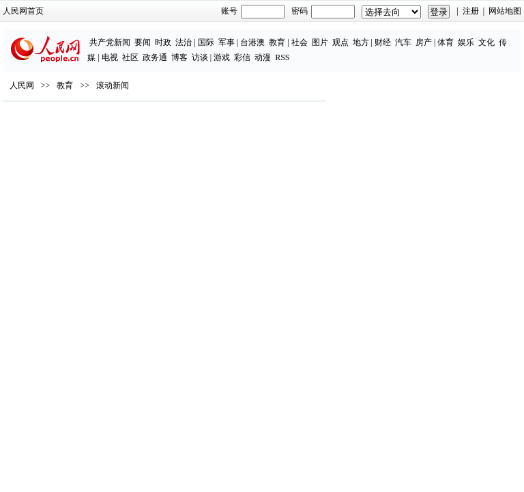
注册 (471, 11)
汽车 (403, 42)
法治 (183, 42)
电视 (110, 57)
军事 (226, 42)
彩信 (242, 57)
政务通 (155, 57)
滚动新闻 (112, 85)
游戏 (222, 57)
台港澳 (252, 42)
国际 (206, 42)
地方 (361, 42)
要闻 (142, 42)
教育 (277, 42)
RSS (282, 57)
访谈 (200, 57)
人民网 (22, 85)
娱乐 (466, 42)
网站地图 (505, 11)
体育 (445, 42)
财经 (383, 42)
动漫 (262, 57)
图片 (320, 42)
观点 (340, 42)
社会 (299, 42)
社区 (130, 57)
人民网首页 (23, 11)
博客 (179, 57)
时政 (163, 42)
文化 (486, 42)
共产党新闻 (109, 42)
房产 (424, 42)
